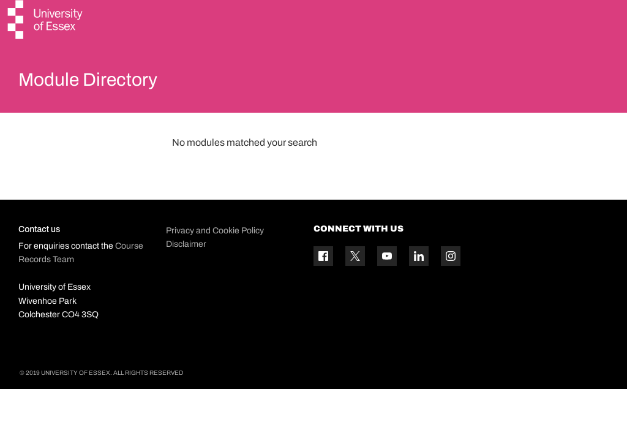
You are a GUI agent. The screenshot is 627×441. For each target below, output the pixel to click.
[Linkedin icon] (419, 285)
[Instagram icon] (450, 285)
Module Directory (102, 82)
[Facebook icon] (323, 285)
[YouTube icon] (387, 285)
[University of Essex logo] (46, 21)
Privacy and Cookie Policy (215, 259)
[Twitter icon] (355, 285)
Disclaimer (186, 272)
